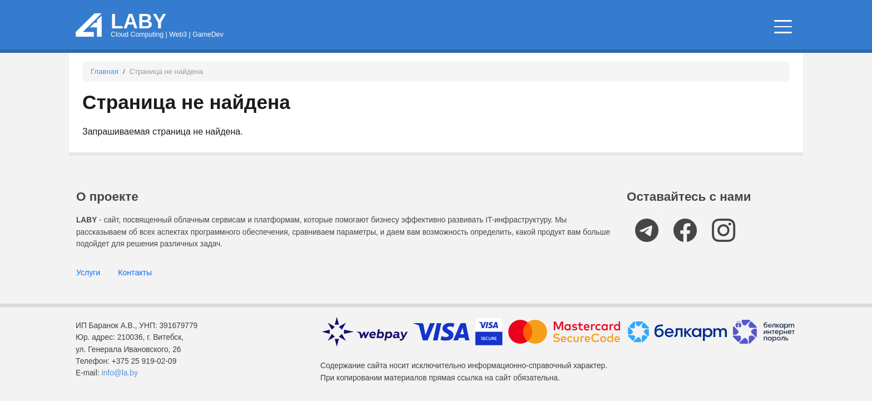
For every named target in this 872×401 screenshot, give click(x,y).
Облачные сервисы (383, 27)
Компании (751, 27)
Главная (104, 71)
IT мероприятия (646, 27)
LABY (138, 21)
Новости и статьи (515, 27)
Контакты (135, 272)
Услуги (88, 272)
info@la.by (120, 373)
